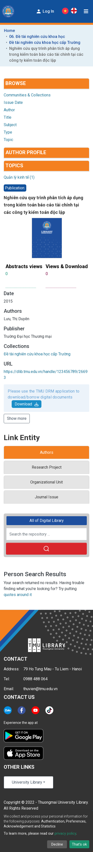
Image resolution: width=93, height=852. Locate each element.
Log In (45, 11)
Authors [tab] (46, 452)
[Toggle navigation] (86, 11)
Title (7, 117)
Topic (8, 139)
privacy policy (65, 833)
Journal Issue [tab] (46, 497)
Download (26, 404)
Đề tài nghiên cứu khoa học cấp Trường (44, 42)
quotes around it (18, 594)
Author (9, 110)
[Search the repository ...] (46, 534)
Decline (57, 844)
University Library (27, 782)
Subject (10, 124)
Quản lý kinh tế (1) (19, 177)
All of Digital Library (47, 520)
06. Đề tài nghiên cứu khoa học (37, 36)
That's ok (79, 844)
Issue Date (13, 102)
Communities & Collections (27, 95)
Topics (14, 166)
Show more (17, 418)
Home (9, 30)
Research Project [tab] (47, 467)
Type (8, 132)
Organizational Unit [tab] (46, 482)
